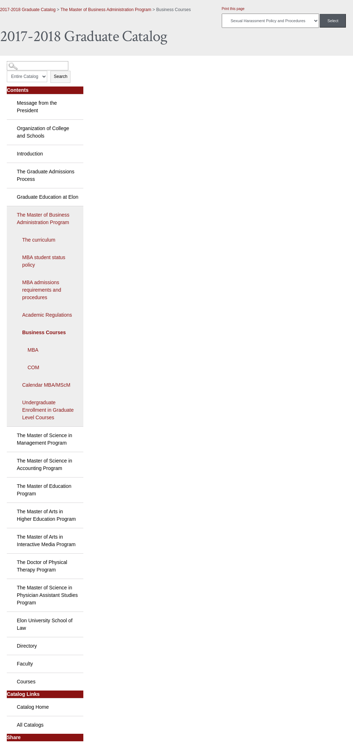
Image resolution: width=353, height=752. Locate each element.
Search (60, 76)
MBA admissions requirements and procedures (41, 289)
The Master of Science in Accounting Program (44, 464)
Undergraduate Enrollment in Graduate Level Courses (48, 410)
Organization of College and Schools (43, 132)
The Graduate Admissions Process (45, 175)
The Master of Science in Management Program (44, 439)
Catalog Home (33, 707)
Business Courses (44, 332)
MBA (33, 350)
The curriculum (38, 240)
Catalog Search (20, 63)
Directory (27, 646)
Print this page (233, 9)
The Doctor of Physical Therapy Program (42, 566)
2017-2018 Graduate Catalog (27, 9)
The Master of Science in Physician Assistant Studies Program (47, 595)
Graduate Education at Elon (47, 197)
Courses (26, 681)
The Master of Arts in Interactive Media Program (46, 540)
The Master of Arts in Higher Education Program (46, 515)
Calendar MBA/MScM (46, 385)
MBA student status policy (43, 261)
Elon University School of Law (45, 624)
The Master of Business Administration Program (105, 9)
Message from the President (37, 106)
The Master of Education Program (44, 489)
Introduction (30, 154)
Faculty (25, 664)
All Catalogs (30, 725)
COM (33, 367)
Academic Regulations (47, 315)
